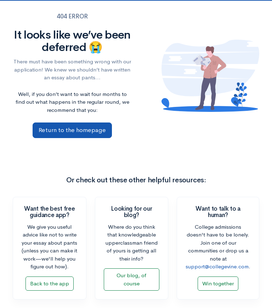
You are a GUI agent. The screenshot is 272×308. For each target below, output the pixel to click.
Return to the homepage (72, 130)
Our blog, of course (131, 279)
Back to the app (49, 283)
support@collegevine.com (217, 266)
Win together (218, 283)
